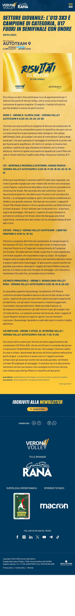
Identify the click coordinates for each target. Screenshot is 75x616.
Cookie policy (20, 568)
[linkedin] (34, 423)
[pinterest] (49, 423)
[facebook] (39, 423)
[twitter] (44, 423)
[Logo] (9, 5)
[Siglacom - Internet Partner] (66, 565)
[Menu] (71, 6)
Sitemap (30, 568)
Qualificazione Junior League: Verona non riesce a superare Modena (40, 377)
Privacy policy (8, 568)
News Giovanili (65, 384)
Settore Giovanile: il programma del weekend (31, 380)
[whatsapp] (54, 423)
